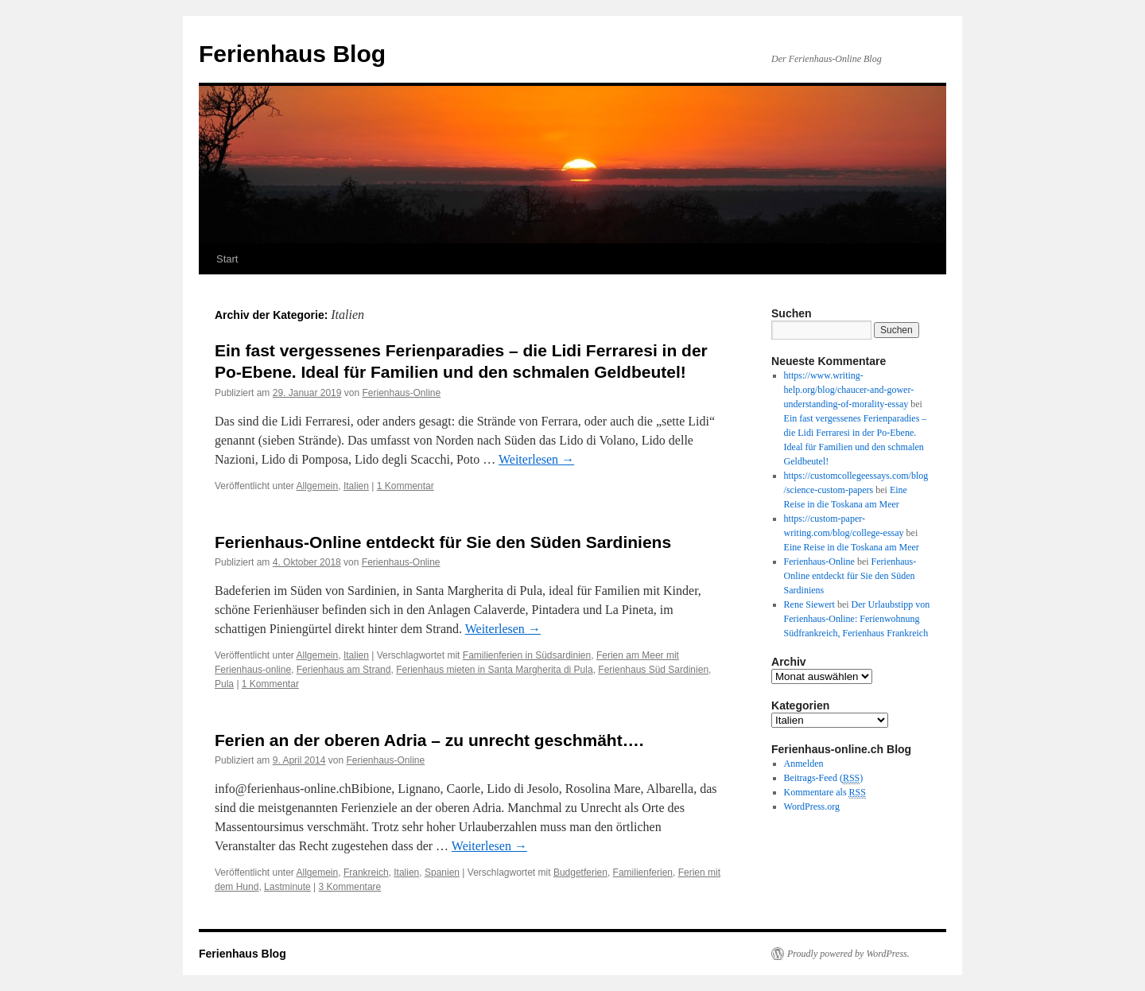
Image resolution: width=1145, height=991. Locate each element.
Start (227, 259)
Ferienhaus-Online (402, 392)
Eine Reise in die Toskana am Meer (851, 547)
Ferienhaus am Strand (344, 669)
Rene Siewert (809, 604)
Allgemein (318, 486)
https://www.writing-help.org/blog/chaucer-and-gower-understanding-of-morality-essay (849, 390)
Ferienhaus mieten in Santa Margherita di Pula (494, 669)
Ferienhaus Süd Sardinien (653, 669)
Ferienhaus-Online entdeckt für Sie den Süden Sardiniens (443, 542)
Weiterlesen (536, 459)
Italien (356, 486)
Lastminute (287, 886)
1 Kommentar (405, 486)
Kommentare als (825, 793)
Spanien (442, 872)
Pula (224, 684)
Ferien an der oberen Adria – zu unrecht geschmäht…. (429, 740)
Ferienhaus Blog (292, 54)
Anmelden (804, 763)
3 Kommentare (350, 886)
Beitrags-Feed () (824, 778)
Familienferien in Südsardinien (527, 655)
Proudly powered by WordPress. (848, 953)
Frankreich (366, 872)
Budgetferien (580, 872)
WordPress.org (812, 806)
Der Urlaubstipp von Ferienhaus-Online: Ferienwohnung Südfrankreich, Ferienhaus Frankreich (857, 619)
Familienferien (643, 872)
